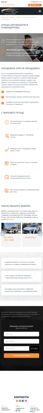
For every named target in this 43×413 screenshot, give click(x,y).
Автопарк (10, 219)
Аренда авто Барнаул (7, 17)
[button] (3, 233)
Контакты (21, 397)
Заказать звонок (10, 5)
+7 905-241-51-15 (36, 2)
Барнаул (4, 2)
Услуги (18, 17)
